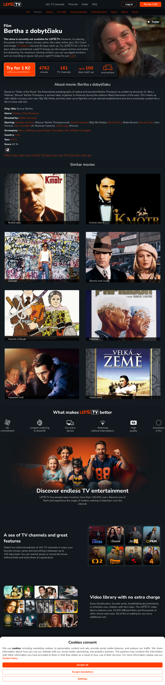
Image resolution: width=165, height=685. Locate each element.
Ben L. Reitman (26, 130)
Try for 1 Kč (150, 4)
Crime (24, 113)
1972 (14, 139)
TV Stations (23, 46)
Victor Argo (62, 125)
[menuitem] (154, 22)
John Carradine (22, 125)
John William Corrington (78, 130)
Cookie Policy (10, 658)
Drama (16, 113)
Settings (82, 678)
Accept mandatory (82, 672)
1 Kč (72, 56)
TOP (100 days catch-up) (77, 155)
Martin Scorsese (28, 118)
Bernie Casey (146, 122)
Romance (34, 113)
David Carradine (79, 122)
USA (17, 135)
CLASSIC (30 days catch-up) (46, 155)
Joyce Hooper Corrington (49, 130)
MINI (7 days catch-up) (16, 155)
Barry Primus (115, 122)
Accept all (82, 665)
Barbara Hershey (24, 122)
